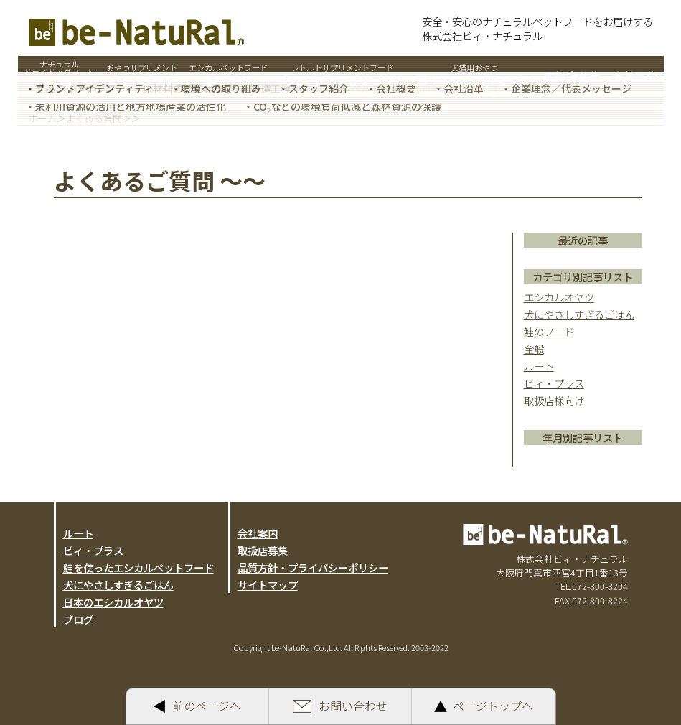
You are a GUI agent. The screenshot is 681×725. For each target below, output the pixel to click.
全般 (534, 348)
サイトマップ (268, 584)
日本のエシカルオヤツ (113, 601)
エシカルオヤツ (559, 296)
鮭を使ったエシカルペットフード (138, 567)
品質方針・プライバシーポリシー (313, 567)
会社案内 (258, 533)
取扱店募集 (263, 550)
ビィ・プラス (554, 382)
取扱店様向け (554, 400)
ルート (539, 365)
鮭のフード (549, 331)
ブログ (78, 619)
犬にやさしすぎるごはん (579, 314)
